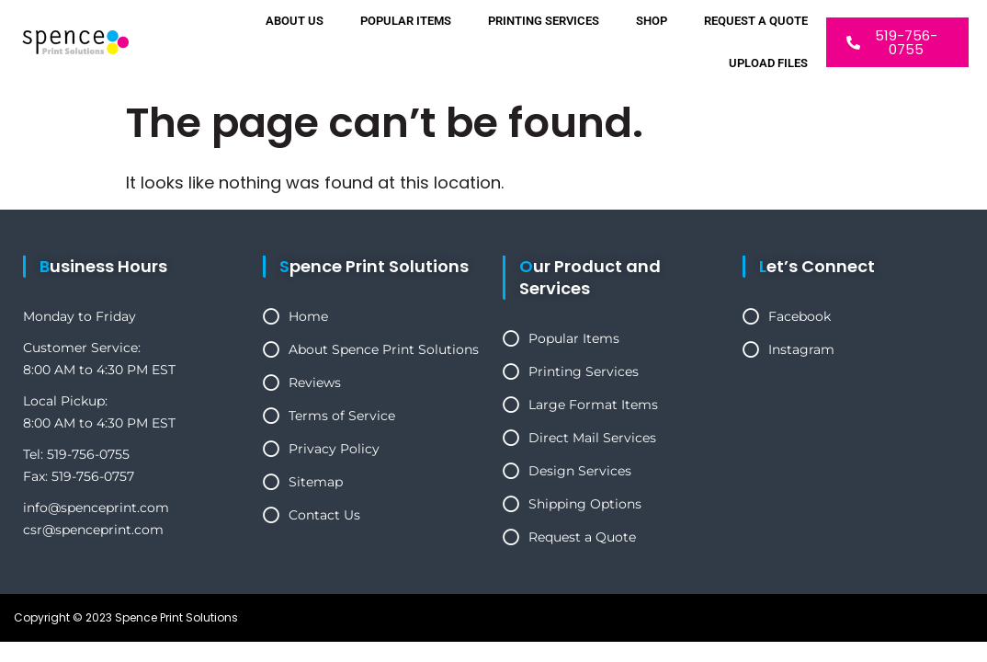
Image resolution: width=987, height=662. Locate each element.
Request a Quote (756, 21)
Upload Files (768, 63)
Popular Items (405, 21)
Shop (651, 21)
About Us (294, 21)
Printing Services (543, 21)
